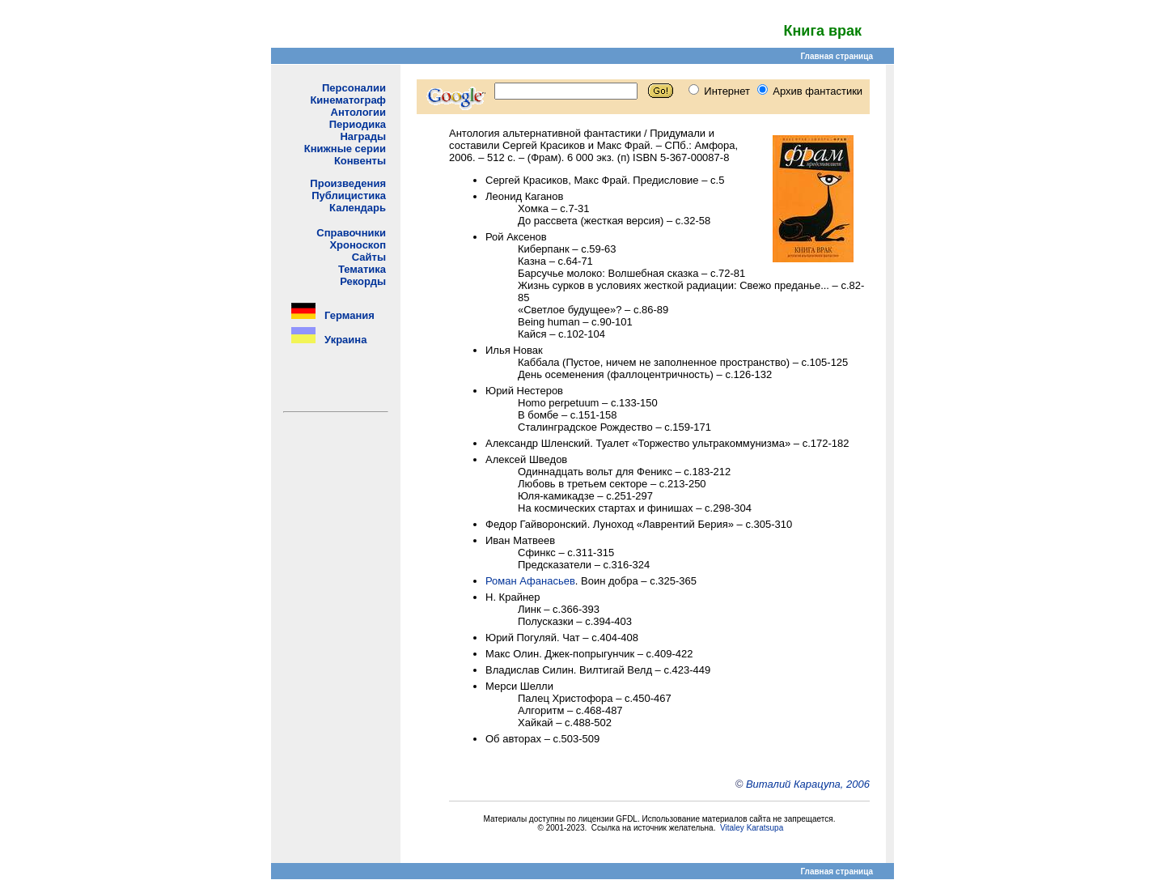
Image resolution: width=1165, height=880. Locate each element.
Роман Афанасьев (530, 581)
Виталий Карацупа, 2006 (808, 784)
